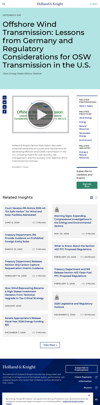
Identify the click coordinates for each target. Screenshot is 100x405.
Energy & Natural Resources (84, 155)
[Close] (89, 399)
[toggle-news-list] (96, 197)
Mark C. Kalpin (86, 106)
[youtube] (96, 399)
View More (49, 345)
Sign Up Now (87, 185)
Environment (85, 140)
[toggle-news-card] (91, 197)
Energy (82, 122)
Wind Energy (85, 118)
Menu (94, 4)
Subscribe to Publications (81, 369)
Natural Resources (84, 127)
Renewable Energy (84, 134)
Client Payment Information (83, 379)
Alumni (88, 387)
